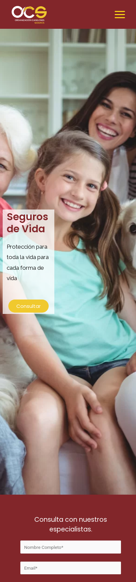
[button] (28, 306)
